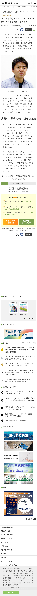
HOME (4, 11)
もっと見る (28, 318)
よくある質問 (5, 542)
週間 (28, 343)
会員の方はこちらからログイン (26, 222)
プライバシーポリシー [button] (11, 587)
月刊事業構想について (8, 527)
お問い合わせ (5, 546)
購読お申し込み (6, 531)
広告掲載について (6, 550)
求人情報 (3, 553)
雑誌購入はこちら (6, 538)
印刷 (28, 29)
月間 (34, 343)
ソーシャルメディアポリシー (10, 565)
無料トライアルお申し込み (10, 222)
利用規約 (3, 557)
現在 (22, 343)
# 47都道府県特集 (20, 7)
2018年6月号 (11, 11)
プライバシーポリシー (8, 561)
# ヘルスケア (7, 7)
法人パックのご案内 (7, 535)
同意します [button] (11, 592)
